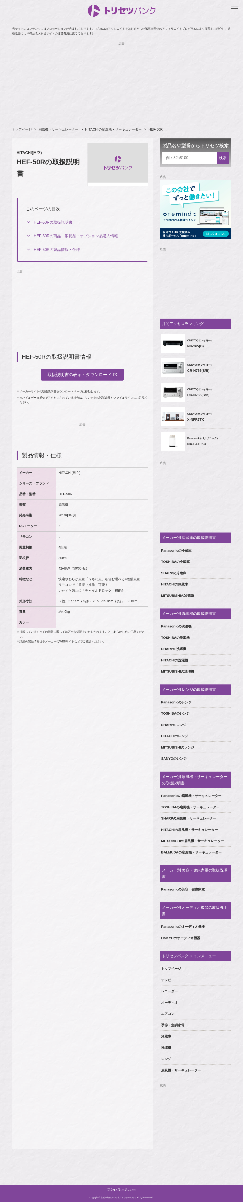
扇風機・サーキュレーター (58, 129)
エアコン (167, 1014)
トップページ (22, 129)
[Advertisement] (121, 79)
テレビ (166, 980)
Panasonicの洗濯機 (176, 626)
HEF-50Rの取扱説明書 (53, 222)
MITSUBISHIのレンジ (177, 747)
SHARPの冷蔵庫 (173, 573)
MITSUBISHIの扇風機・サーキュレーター (192, 841)
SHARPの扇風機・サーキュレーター (188, 818)
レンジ (166, 1059)
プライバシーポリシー (121, 1189)
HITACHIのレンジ (174, 736)
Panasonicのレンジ (176, 702)
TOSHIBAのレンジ (175, 713)
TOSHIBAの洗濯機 (175, 638)
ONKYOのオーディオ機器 (180, 938)
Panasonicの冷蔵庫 (176, 550)
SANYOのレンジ (174, 758)
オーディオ (169, 1002)
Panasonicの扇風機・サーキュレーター (191, 796)
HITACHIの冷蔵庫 (174, 584)
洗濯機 (166, 1048)
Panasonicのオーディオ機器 (183, 927)
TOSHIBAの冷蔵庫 (175, 562)
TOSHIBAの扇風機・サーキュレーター (190, 807)
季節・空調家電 (172, 1025)
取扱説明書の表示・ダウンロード (79, 374)
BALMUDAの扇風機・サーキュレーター (191, 852)
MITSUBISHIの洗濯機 (177, 671)
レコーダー (169, 991)
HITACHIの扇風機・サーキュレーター (113, 129)
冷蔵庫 (166, 1036)
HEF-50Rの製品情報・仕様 (57, 250)
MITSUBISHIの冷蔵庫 (177, 596)
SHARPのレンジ (173, 725)
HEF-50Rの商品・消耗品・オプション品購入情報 (76, 236)
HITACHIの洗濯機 (174, 660)
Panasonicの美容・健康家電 (183, 889)
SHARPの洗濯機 (173, 649)
